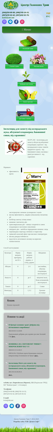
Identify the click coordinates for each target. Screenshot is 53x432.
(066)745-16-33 (22, 12)
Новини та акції (15, 316)
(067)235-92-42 (8, 15)
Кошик (11, 300)
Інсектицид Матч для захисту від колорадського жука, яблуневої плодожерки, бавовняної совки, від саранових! (27, 365)
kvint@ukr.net (8, 18)
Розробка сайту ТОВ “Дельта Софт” (26, 422)
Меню (26, 29)
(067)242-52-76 (22, 15)
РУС (48, 16)
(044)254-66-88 (8, 12)
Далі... (14, 336)
